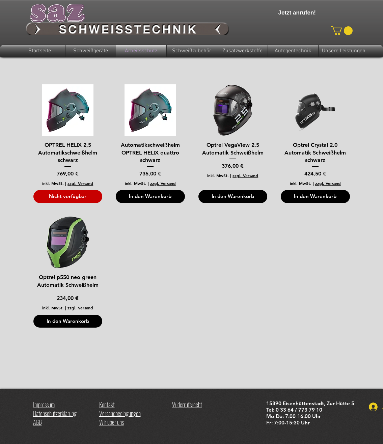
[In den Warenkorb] (150, 196)
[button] (342, 30)
